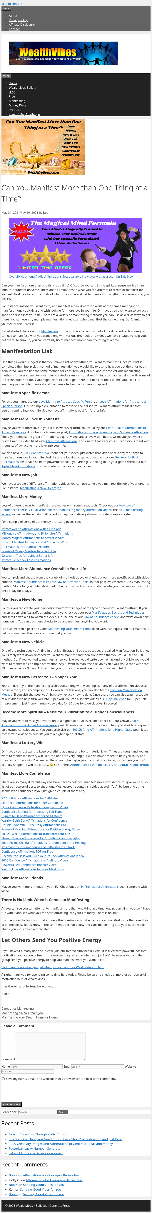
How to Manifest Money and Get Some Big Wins (34, 542)
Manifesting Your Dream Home (69, 629)
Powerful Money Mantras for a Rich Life (28, 551)
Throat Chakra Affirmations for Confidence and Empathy (40, 838)
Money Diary (17, 105)
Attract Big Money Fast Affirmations (26, 560)
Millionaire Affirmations (17, 533)
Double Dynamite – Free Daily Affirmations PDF (34, 825)
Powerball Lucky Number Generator (35, 1148)
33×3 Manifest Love (36, 453)
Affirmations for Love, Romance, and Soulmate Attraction (108, 432)
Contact (14, 29)
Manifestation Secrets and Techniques (118, 612)
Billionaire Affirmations (57, 533)
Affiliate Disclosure (22, 25)
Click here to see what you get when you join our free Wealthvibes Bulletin (52, 967)
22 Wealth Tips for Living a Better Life (27, 556)
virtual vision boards (43, 510)
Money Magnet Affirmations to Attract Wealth (33, 538)
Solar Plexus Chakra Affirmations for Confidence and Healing (43, 843)
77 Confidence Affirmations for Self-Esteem (31, 798)
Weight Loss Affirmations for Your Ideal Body (32, 869)
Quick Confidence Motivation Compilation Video (34, 807)
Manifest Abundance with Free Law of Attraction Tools (51, 582)
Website (130, 1066)
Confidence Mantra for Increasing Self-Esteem (33, 812)
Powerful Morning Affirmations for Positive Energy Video (40, 829)
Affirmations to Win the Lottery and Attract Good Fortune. (110, 765)
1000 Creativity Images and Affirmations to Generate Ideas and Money (61, 1144)
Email (67, 1066)
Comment (8, 1059)
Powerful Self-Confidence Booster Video (29, 865)
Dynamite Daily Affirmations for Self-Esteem (31, 816)
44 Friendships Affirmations (99, 887)
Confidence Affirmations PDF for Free (27, 851)
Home (13, 83)
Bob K (13, 1175)
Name (5, 1066)
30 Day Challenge (114, 699)
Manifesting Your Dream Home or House (29, 1017)
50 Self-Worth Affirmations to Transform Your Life (35, 834)
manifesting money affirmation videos (85, 510)
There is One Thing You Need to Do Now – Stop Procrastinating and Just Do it (65, 1139)
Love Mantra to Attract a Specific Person (66, 402)
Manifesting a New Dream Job (40, 488)
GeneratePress (59, 1206)
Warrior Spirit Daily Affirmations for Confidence (34, 820)
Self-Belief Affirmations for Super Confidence (32, 803)
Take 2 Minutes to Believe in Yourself (36, 1153)
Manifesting (17, 101)
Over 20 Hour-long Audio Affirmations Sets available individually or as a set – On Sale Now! (71, 276)
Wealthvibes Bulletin (23, 88)
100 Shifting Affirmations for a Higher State (103, 730)
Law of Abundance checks (101, 617)
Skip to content (11, 4)
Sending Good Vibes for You (43, 1185)
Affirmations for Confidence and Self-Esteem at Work (38, 847)
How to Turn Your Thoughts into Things (38, 1134)
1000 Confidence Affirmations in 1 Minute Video (34, 860)
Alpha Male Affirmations (18, 466)
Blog (12, 92)
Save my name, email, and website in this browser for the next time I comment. (61, 1079)
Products (15, 110)
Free (12, 96)
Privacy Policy (18, 20)
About (13, 16)
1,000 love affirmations (61, 441)
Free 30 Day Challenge (24, 114)
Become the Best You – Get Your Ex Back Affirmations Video (42, 856)
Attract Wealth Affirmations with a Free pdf (31, 529)
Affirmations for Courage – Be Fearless (51, 1175)
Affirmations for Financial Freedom (25, 547)
